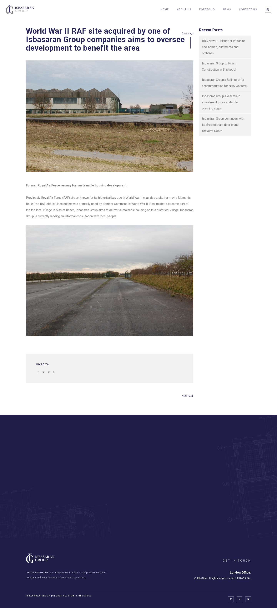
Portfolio (207, 9)
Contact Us (248, 9)
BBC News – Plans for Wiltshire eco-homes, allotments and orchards (223, 47)
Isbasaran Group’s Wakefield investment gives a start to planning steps (221, 102)
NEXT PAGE (187, 396)
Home (165, 9)
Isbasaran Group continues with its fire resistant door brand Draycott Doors (223, 125)
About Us (184, 9)
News (227, 9)
